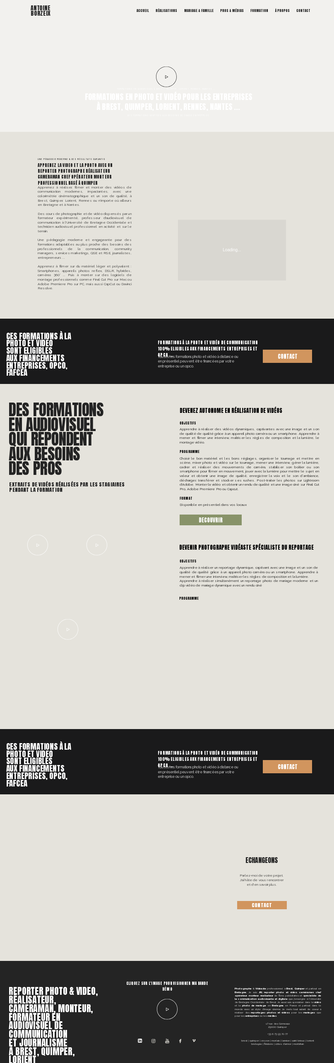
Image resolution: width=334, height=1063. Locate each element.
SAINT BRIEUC (298, 1040)
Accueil (143, 10)
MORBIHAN (298, 1043)
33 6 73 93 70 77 (278, 1033)
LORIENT (310, 1040)
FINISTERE (268, 1043)
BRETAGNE (256, 1043)
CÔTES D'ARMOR (283, 1043)
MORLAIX (276, 1040)
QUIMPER (254, 1040)
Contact (303, 10)
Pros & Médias (232, 10)
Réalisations (166, 10)
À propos (282, 10)
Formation (259, 10)
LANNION (286, 1040)
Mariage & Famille (199, 10)
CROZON (265, 1040)
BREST (244, 1040)
